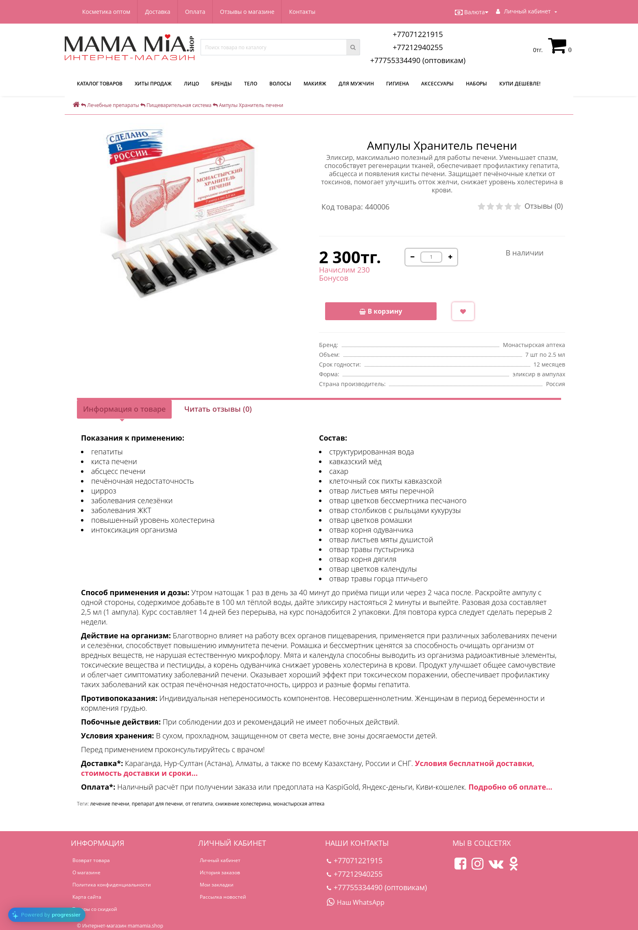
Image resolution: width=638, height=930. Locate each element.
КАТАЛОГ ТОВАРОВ (99, 83)
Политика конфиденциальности (111, 884)
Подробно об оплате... (510, 787)
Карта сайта (86, 896)
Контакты (302, 11)
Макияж (315, 83)
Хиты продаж (153, 83)
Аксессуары (437, 83)
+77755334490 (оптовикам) (417, 60)
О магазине (86, 872)
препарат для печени (157, 803)
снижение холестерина (243, 803)
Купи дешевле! (519, 83)
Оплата (195, 11)
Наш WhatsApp (356, 902)
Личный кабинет (220, 860)
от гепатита (199, 803)
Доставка (157, 11)
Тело (250, 83)
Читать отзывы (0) (218, 409)
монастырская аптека (299, 803)
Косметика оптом (106, 11)
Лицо (191, 83)
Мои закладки (217, 884)
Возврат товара (91, 860)
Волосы (280, 83)
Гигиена (397, 83)
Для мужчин (356, 83)
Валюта (471, 12)
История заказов (220, 872)
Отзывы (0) (543, 206)
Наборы (476, 83)
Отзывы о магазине (247, 11)
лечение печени (109, 803)
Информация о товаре (124, 409)
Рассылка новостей (223, 896)
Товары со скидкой (94, 909)
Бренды (221, 83)
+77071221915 (418, 34)
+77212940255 (418, 47)
